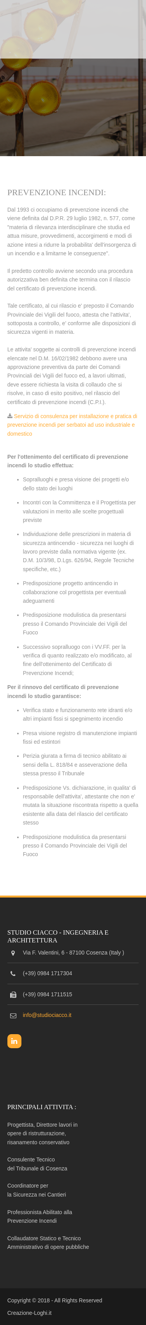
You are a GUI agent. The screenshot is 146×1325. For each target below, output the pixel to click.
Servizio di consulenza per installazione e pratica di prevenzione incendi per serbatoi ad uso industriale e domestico (72, 425)
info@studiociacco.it (47, 1015)
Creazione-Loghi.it (29, 1313)
